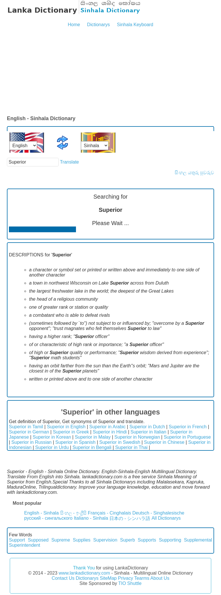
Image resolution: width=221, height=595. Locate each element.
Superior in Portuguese (187, 437)
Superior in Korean (52, 437)
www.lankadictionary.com (84, 573)
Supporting (170, 540)
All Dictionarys (166, 518)
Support (17, 540)
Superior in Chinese (164, 442)
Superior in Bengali (92, 447)
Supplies (81, 540)
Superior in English (66, 426)
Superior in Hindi (110, 431)
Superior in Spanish (75, 442)
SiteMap (108, 578)
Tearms (141, 578)
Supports (147, 540)
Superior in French (188, 426)
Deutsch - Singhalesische (158, 512)
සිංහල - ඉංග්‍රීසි (73, 512)
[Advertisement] (110, 72)
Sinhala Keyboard (135, 24)
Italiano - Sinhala (91, 518)
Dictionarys (98, 24)
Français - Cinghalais (109, 512)
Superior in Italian (148, 431)
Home (74, 24)
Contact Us (63, 578)
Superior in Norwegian (137, 437)
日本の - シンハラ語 (129, 518)
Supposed (38, 540)
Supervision (105, 540)
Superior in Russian (32, 442)
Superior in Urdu (52, 447)
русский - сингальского (48, 518)
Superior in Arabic (107, 426)
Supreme (60, 540)
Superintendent (24, 545)
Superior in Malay (93, 437)
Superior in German (29, 431)
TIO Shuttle (130, 583)
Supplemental (198, 540)
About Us (159, 578)
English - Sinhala (41, 512)
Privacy (125, 578)
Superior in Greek (71, 431)
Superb (127, 540)
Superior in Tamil (26, 426)
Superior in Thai (131, 447)
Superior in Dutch (147, 426)
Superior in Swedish (119, 442)
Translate (69, 162)
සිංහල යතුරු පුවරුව (194, 172)
